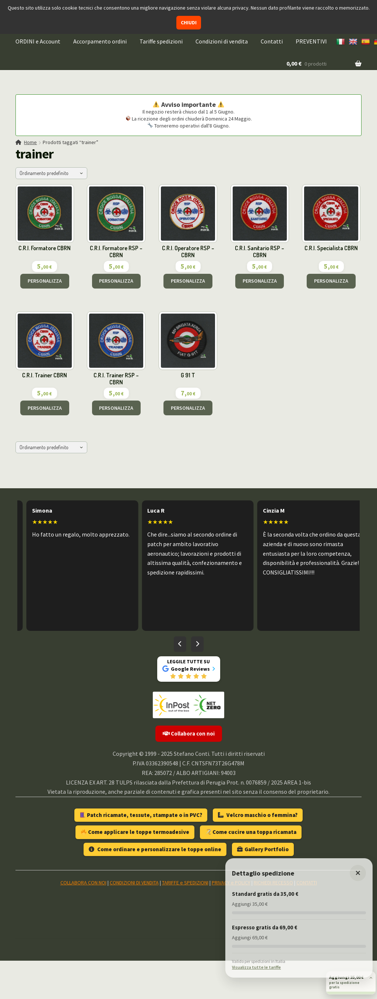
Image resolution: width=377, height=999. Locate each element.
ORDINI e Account (37, 41)
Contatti (272, 41)
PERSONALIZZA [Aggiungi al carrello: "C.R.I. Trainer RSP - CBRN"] (116, 408)
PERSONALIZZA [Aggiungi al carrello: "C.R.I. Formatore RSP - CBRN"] (116, 280)
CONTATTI (306, 882)
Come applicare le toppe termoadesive (135, 831)
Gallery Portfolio (263, 849)
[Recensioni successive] (197, 644)
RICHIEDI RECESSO (273, 882)
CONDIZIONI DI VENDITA (134, 882)
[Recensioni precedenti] (180, 644)
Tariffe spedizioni (161, 41)
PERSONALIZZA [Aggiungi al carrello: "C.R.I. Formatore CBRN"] (45, 280)
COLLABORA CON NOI (83, 882)
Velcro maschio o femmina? (257, 814)
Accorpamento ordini (100, 41)
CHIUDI (189, 22)
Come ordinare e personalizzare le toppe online (155, 849)
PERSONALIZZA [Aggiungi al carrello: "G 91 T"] (188, 408)
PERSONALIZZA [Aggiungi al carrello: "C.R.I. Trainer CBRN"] (45, 408)
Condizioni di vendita (221, 41)
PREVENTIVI (311, 41)
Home (30, 142)
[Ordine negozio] (51, 173)
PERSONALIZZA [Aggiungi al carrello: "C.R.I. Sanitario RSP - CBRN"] (260, 280)
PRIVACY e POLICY (231, 882)
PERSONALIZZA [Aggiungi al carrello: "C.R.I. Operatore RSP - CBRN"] (188, 280)
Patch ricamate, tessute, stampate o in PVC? (141, 814)
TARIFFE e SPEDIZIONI (185, 882)
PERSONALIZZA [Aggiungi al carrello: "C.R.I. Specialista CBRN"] (331, 280)
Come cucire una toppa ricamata (250, 831)
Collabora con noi (189, 733)
